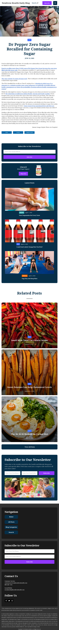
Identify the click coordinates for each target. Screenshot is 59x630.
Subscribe (47, 3)
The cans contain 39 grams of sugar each (14, 78)
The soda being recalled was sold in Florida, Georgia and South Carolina (27, 94)
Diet (29, 383)
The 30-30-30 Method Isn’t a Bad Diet (29, 434)
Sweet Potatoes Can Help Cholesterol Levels (29, 387)
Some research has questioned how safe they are (39, 106)
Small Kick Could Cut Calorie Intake (29, 340)
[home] (16, 3)
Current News (29, 132)
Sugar (18, 132)
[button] (55, 3)
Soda (6, 132)
